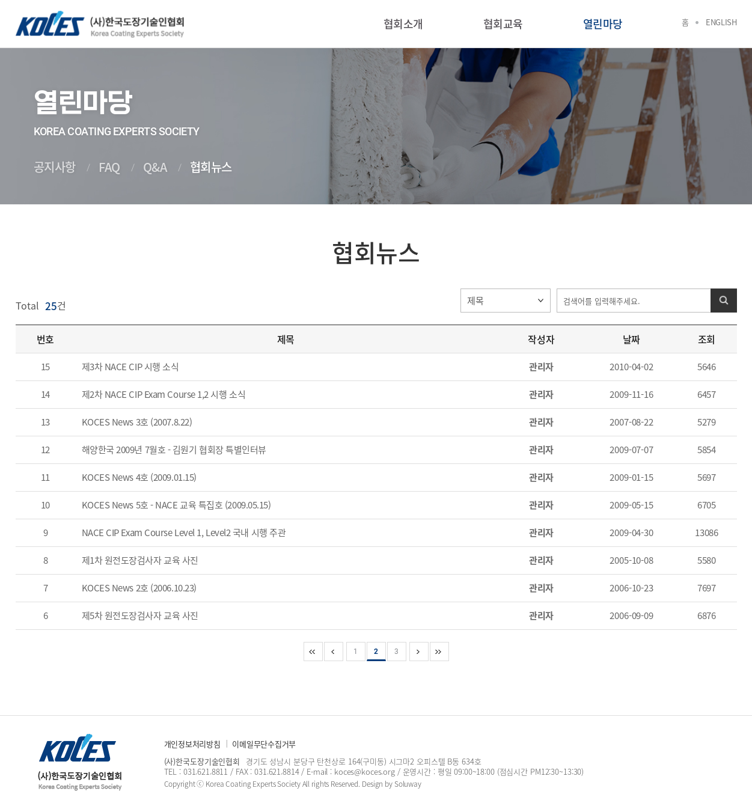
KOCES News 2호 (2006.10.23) (139, 587)
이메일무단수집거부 (264, 743)
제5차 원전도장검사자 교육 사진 (140, 615)
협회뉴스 (211, 167)
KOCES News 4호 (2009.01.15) (139, 477)
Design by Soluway (391, 783)
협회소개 (403, 24)
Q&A (155, 167)
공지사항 (55, 167)
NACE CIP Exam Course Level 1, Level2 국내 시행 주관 (184, 532)
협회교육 (503, 24)
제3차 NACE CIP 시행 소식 (130, 366)
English (721, 22)
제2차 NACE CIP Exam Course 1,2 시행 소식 (164, 394)
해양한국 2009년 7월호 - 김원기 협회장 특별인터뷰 (174, 449)
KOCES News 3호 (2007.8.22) (137, 422)
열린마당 (603, 24)
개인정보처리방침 (192, 743)
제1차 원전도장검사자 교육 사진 (140, 560)
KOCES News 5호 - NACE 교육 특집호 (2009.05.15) (176, 504)
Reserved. (345, 783)
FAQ (109, 167)
